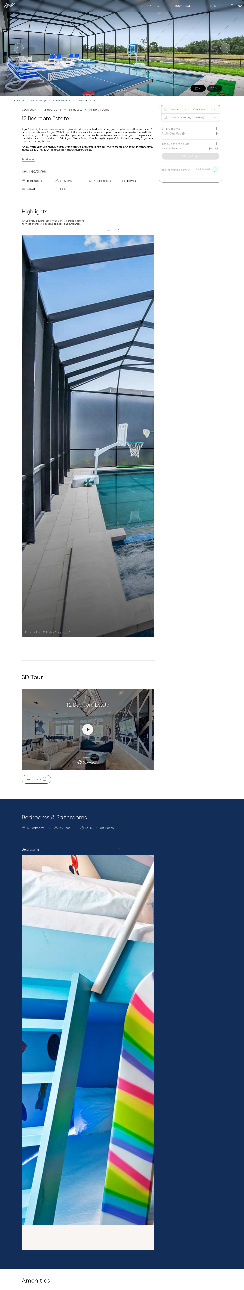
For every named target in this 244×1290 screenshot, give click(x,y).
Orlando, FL (18, 100)
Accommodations (61, 100)
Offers (211, 6)
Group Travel (183, 6)
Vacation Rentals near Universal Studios (63, 1285)
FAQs (27, 1259)
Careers (28, 1266)
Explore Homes (98, 908)
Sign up (152, 1271)
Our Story (29, 1245)
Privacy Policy (182, 1262)
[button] (122, 1210)
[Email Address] (183, 1249)
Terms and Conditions (12, 1285)
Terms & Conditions (208, 1257)
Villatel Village (38, 100)
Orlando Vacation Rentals (97, 1285)
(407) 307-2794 (67, 1255)
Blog (26, 1252)
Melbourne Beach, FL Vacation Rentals (131, 1285)
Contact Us (64, 1245)
